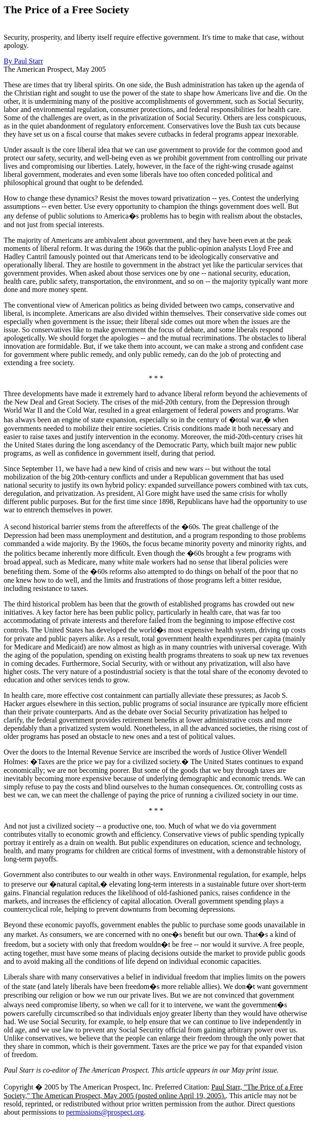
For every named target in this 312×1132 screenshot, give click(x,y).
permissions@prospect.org (104, 1112)
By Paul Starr (23, 61)
